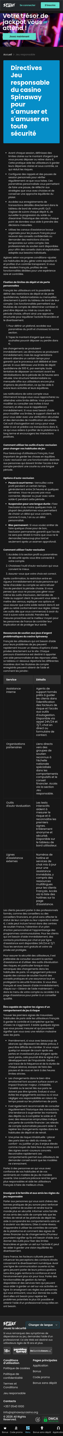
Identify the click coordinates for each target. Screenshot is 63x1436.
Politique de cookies (16, 1368)
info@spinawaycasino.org (20, 1412)
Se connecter (27, 5)
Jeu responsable (14, 1393)
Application (40, 1365)
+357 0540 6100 (13, 1406)
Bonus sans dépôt (45, 1383)
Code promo (41, 1377)
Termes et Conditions (10, 1385)
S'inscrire (50, 5)
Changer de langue (41, 1324)
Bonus (37, 1371)
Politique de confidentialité (13, 1376)
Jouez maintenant (19, 36)
